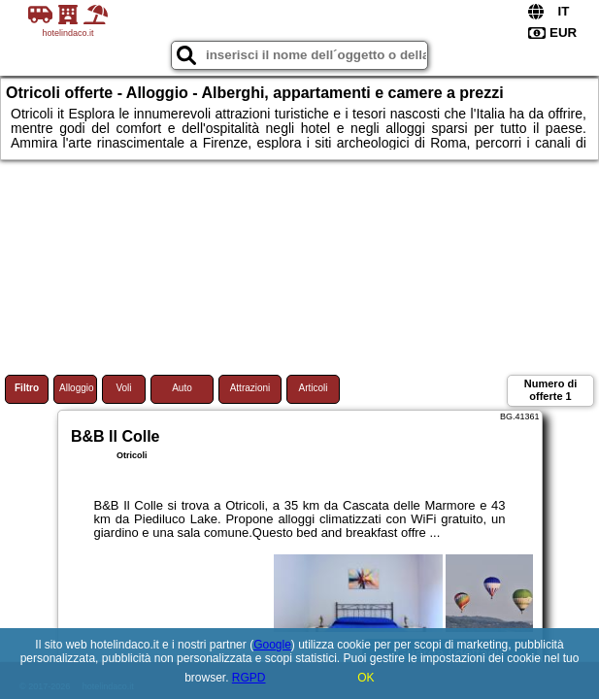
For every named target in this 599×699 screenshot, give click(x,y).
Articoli (312, 388)
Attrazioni (250, 388)
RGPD (249, 677)
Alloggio (76, 388)
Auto (182, 388)
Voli (123, 388)
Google (272, 644)
